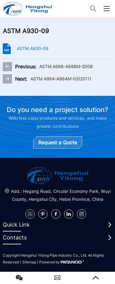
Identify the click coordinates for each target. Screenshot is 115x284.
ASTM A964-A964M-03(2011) (60, 78)
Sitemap (29, 262)
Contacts (15, 237)
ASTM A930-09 (32, 48)
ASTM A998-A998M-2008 (66, 66)
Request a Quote (57, 142)
